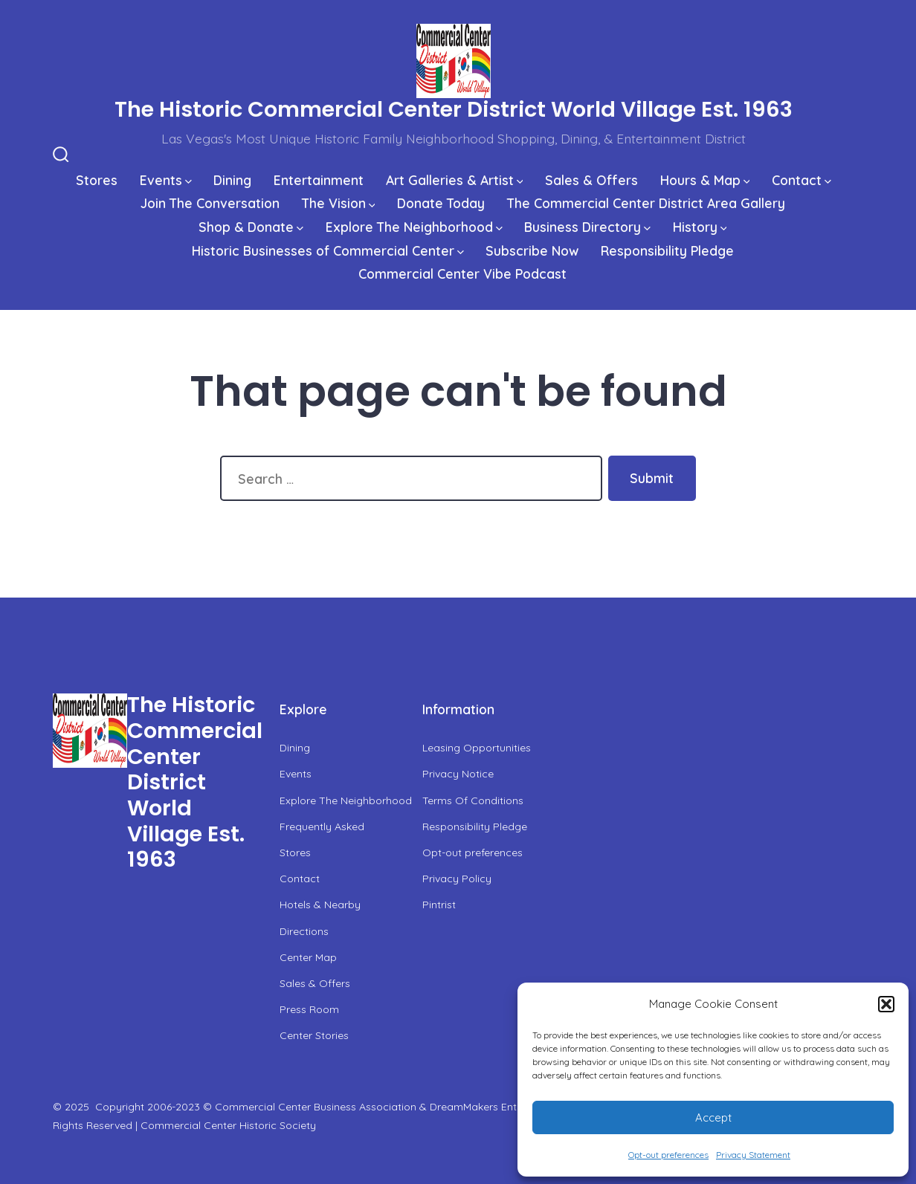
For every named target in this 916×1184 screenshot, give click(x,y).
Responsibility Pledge (667, 250)
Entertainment (319, 180)
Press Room (309, 1009)
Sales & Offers (591, 180)
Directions (304, 931)
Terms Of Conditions (472, 800)
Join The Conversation (210, 203)
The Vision (338, 203)
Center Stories (314, 1035)
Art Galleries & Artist (454, 180)
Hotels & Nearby (320, 904)
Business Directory (587, 227)
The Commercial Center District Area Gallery (646, 203)
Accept (713, 1117)
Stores (96, 180)
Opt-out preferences (668, 1154)
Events (166, 180)
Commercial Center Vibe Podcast (462, 273)
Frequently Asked (322, 826)
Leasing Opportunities (476, 747)
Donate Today (441, 203)
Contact (801, 180)
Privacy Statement (753, 1154)
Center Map (308, 957)
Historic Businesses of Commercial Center (328, 250)
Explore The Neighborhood (414, 227)
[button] (886, 1004)
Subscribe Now (532, 250)
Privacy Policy (456, 878)
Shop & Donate (251, 227)
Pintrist (439, 904)
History (700, 227)
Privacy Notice (458, 773)
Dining (232, 180)
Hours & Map (705, 180)
